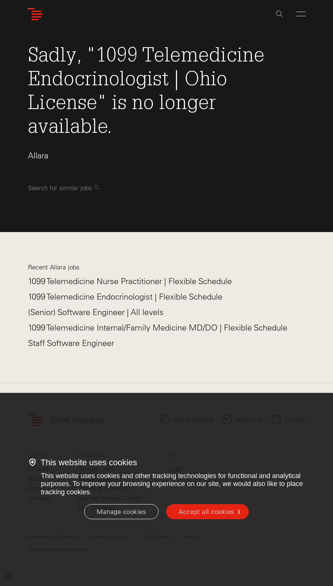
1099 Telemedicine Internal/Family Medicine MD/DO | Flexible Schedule (157, 328)
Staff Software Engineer (71, 343)
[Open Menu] (300, 14)
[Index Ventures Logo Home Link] (35, 14)
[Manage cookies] (121, 511)
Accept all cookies (206, 511)
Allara (38, 156)
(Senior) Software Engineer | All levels (95, 312)
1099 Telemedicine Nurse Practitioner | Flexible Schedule (130, 281)
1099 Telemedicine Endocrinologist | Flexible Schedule (125, 297)
